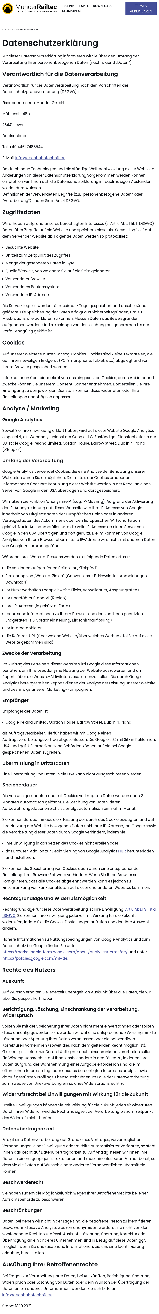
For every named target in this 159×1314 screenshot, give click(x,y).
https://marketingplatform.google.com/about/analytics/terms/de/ (65, 952)
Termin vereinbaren (141, 8)
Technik (68, 6)
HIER (122, 851)
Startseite (7, 29)
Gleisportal (71, 11)
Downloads (102, 6)
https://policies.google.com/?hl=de (34, 958)
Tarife (84, 6)
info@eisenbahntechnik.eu (40, 157)
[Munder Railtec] (29, 8)
